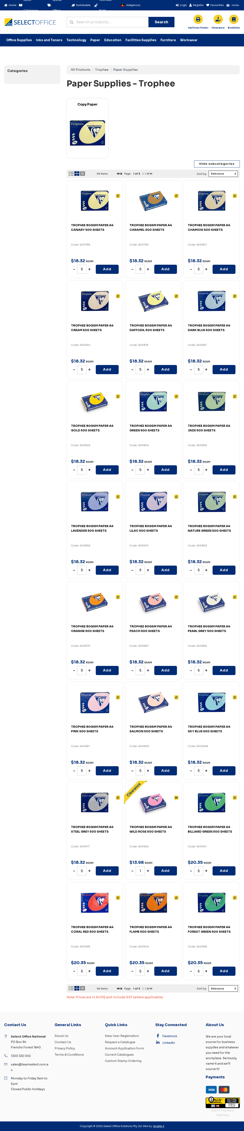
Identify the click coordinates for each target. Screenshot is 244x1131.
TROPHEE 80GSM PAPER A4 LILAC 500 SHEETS (150, 528)
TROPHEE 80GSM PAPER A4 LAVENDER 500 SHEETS (92, 528)
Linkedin (165, 1042)
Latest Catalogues (28, 5)
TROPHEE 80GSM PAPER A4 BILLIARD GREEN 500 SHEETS (210, 829)
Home (10, 5)
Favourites (215, 5)
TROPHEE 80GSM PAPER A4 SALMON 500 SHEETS (150, 729)
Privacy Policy (65, 1048)
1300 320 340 (21, 1056)
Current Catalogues (119, 1055)
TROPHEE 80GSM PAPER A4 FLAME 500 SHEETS (150, 929)
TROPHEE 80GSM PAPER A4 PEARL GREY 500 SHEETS (209, 628)
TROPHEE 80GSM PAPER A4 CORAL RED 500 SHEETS (92, 929)
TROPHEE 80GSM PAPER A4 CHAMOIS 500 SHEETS (209, 227)
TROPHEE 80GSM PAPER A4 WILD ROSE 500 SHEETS (150, 829)
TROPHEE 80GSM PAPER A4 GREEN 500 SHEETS (150, 428)
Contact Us (63, 1042)
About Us (61, 1036)
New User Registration (122, 1036)
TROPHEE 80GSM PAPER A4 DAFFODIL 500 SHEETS (150, 328)
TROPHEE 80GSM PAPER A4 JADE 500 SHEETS (209, 428)
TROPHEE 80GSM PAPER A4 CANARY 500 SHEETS (92, 227)
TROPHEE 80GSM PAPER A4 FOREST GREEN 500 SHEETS (209, 929)
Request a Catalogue (120, 1042)
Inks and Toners (49, 40)
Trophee (101, 70)
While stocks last (218, 28)
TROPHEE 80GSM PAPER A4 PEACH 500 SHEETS (150, 628)
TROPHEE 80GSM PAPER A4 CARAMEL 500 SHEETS (150, 227)
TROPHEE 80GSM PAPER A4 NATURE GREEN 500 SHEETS (209, 528)
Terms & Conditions (69, 1055)
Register (196, 5)
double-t (158, 1126)
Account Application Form (124, 1048)
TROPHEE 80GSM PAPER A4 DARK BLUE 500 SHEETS (209, 328)
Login (181, 5)
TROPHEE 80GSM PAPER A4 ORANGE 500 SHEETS (92, 628)
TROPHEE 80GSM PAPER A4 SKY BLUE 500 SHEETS (209, 729)
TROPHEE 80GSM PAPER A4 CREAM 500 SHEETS (92, 328)
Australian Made (102, 5)
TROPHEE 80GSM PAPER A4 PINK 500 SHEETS (92, 729)
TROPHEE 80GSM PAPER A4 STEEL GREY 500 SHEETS (92, 829)
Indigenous (129, 5)
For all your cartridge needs (198, 28)
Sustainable (81, 5)
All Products (80, 70)
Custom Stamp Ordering (123, 1061)
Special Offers (54, 5)
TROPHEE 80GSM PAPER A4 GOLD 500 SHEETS (92, 428)
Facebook (166, 1036)
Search (161, 22)
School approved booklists (234, 28)
